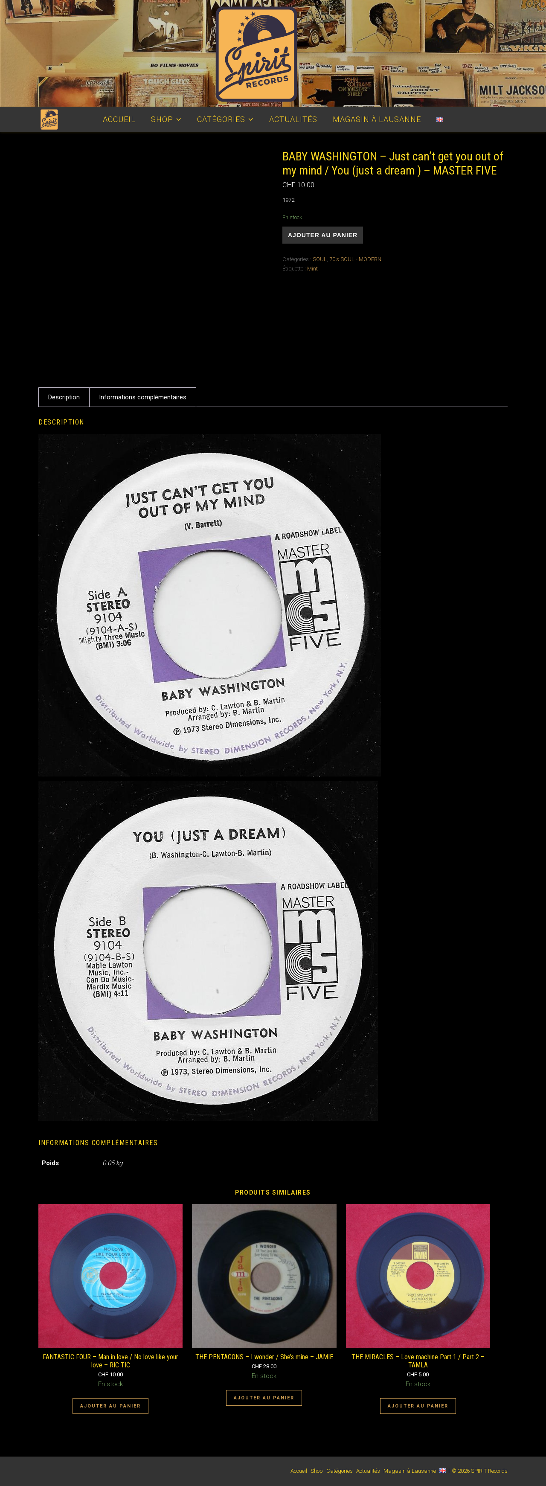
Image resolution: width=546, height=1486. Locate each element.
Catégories (221, 119)
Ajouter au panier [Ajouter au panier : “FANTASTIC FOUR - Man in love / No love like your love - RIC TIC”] (110, 1406)
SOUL (320, 259)
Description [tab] (64, 397)
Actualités (293, 119)
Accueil (119, 119)
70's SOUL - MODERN (355, 259)
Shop (162, 119)
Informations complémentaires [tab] (142, 397)
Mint (312, 268)
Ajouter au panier (322, 235)
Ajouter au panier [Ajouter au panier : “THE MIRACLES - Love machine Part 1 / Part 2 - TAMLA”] (418, 1406)
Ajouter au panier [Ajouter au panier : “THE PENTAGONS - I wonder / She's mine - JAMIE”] (264, 1398)
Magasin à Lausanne (377, 119)
